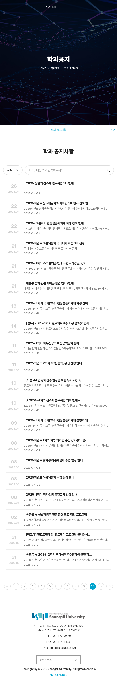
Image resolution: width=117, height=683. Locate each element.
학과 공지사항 (58, 130)
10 (92, 586)
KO (47, 6)
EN (54, 6)
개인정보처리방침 (58, 675)
